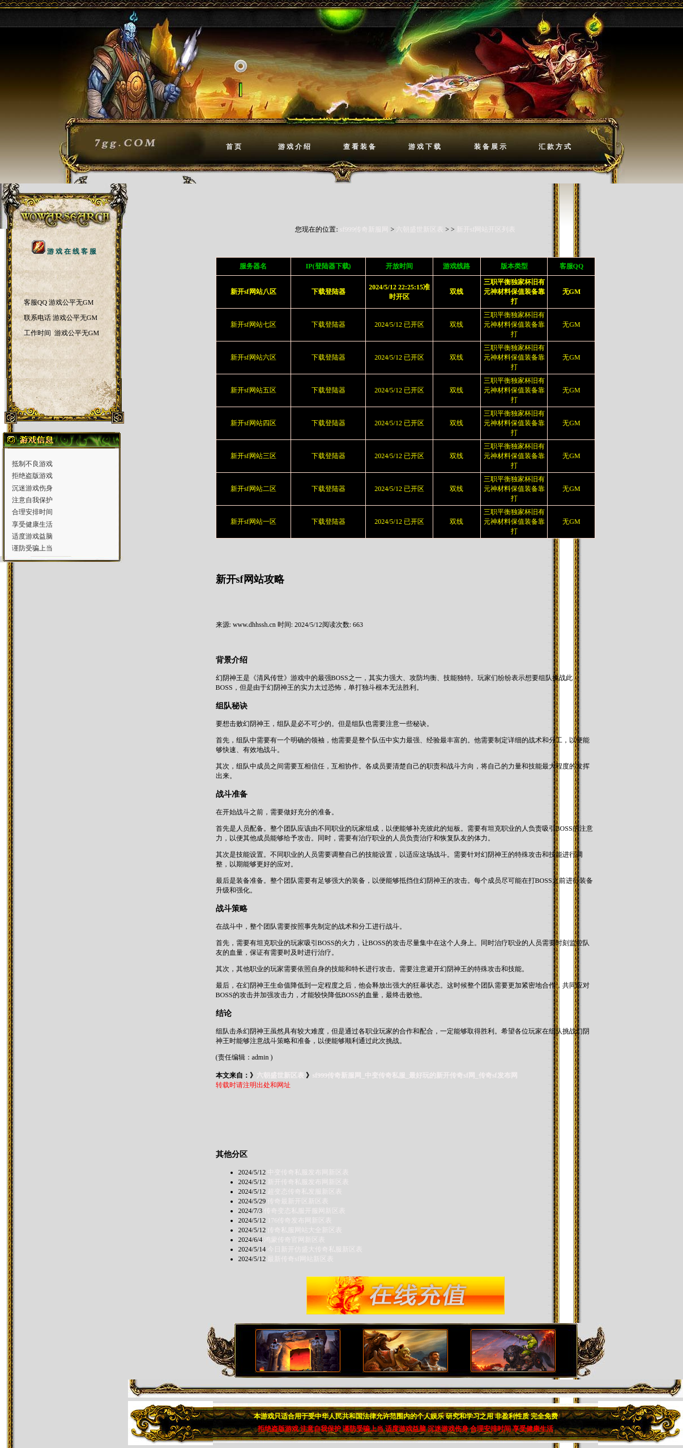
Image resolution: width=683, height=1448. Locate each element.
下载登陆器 (328, 324)
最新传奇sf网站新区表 (300, 1259)
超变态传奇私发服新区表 (304, 1191)
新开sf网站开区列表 (486, 229)
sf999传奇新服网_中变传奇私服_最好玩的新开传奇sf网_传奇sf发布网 (415, 1075)
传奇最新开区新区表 (297, 1201)
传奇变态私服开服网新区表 (304, 1211)
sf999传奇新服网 (364, 229)
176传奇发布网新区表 (299, 1220)
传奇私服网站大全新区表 (304, 1230)
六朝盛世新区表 (419, 229)
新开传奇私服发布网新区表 (308, 1182)
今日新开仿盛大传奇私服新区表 (314, 1249)
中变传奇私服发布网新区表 (308, 1172)
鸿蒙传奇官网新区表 (294, 1240)
